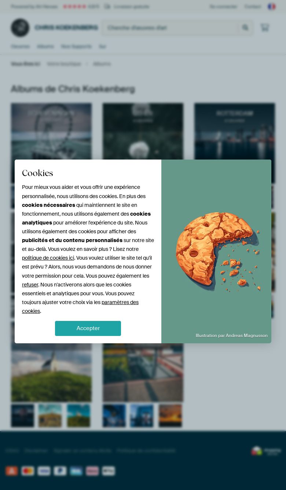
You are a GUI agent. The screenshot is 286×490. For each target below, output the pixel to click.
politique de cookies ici (48, 258)
